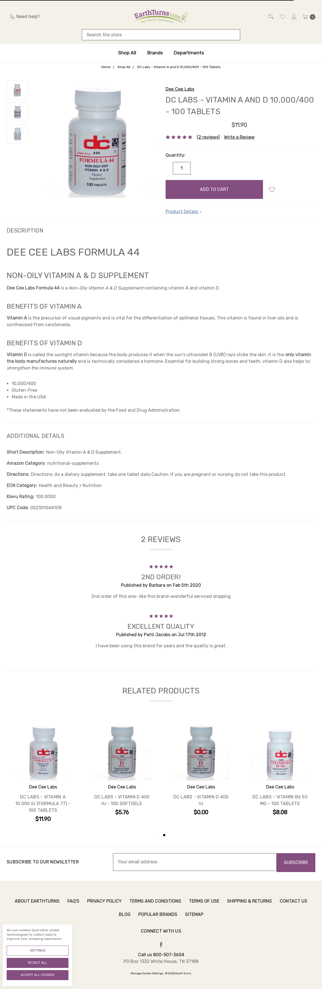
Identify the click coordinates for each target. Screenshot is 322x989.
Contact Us (293, 908)
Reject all (37, 963)
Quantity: (175, 155)
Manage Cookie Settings (147, 973)
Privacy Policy (104, 908)
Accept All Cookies (38, 975)
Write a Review (239, 137)
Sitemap (194, 921)
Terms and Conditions (155, 908)
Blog (125, 921)
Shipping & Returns (249, 908)
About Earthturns (37, 908)
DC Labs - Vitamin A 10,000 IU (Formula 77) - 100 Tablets (42, 804)
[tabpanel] (279, 773)
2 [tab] (164, 835)
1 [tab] (158, 835)
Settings (38, 950)
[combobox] (161, 34)
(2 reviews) (208, 137)
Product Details (184, 211)
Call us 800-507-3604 (161, 954)
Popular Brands (157, 921)
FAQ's (73, 908)
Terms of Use (204, 908)
